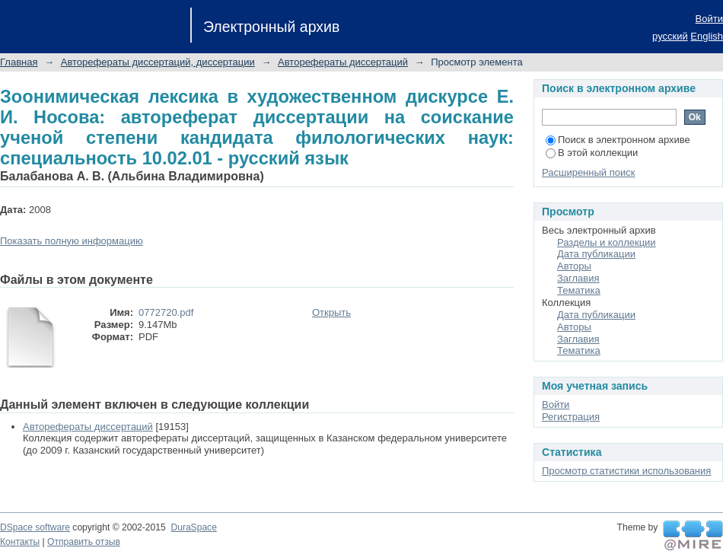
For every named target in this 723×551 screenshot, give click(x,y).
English (706, 36)
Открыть (331, 312)
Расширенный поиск (588, 172)
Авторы (574, 266)
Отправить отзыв (83, 542)
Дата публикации (596, 254)
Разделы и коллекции (606, 242)
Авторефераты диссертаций (343, 62)
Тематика (578, 290)
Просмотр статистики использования (626, 470)
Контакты (20, 542)
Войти (709, 18)
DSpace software (35, 527)
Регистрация (571, 416)
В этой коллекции (592, 152)
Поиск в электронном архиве (618, 139)
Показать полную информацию (71, 241)
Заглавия (578, 278)
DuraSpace (193, 527)
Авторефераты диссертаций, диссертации (158, 62)
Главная (18, 62)
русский (670, 36)
